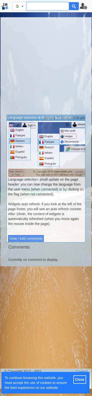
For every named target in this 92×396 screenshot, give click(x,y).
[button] (85, 6)
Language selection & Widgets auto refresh (40, 118)
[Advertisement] (46, 66)
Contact (82, 371)
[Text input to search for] (47, 6)
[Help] (74, 6)
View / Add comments (26, 238)
